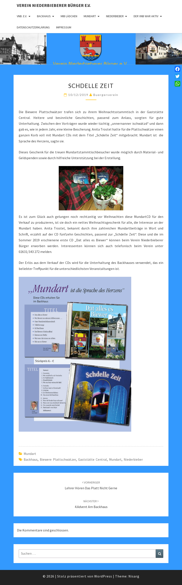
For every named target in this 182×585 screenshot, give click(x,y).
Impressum (63, 27)
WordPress (103, 576)
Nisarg (133, 576)
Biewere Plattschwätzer (58, 459)
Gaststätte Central (92, 459)
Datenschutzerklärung (33, 27)
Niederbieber (115, 16)
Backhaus (44, 16)
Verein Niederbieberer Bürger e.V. (54, 5)
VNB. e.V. (22, 16)
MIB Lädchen (69, 16)
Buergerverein (105, 95)
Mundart (90, 16)
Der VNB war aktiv (146, 16)
